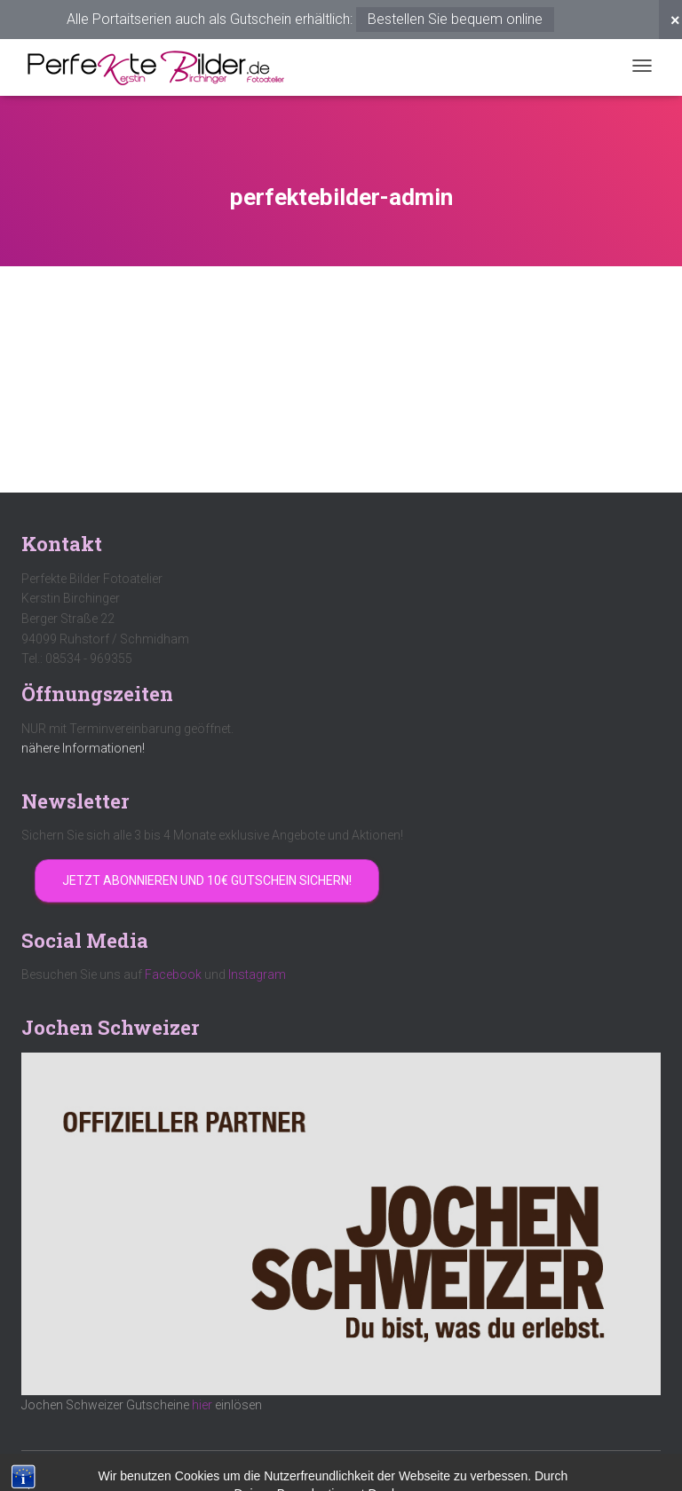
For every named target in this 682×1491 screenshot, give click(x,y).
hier (202, 1405)
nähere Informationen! (83, 748)
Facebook (173, 974)
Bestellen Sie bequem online (455, 19)
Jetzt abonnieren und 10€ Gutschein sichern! (207, 880)
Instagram (257, 974)
